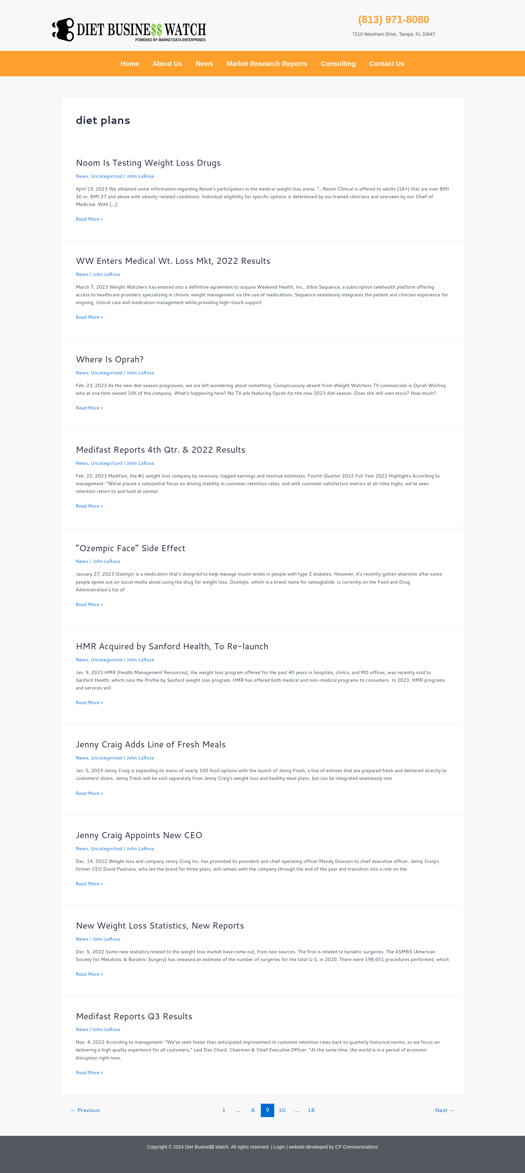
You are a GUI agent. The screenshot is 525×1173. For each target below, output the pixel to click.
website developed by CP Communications (333, 1147)
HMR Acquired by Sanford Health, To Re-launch (173, 646)
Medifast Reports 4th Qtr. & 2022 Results (161, 449)
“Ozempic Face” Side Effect (131, 548)
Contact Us (386, 63)
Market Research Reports (267, 63)
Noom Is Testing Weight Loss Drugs (149, 162)
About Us (167, 63)
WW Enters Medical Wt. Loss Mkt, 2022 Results (174, 260)
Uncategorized (106, 176)
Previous (85, 1110)
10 (282, 1110)
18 (311, 1110)
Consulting (338, 63)
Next (445, 1110)
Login (279, 1147)
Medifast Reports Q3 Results (134, 1016)
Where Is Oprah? (110, 359)
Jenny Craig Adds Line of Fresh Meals (151, 744)
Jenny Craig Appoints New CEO (139, 835)
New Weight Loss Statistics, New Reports (160, 925)
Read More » (89, 218)
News (204, 63)
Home (130, 63)
